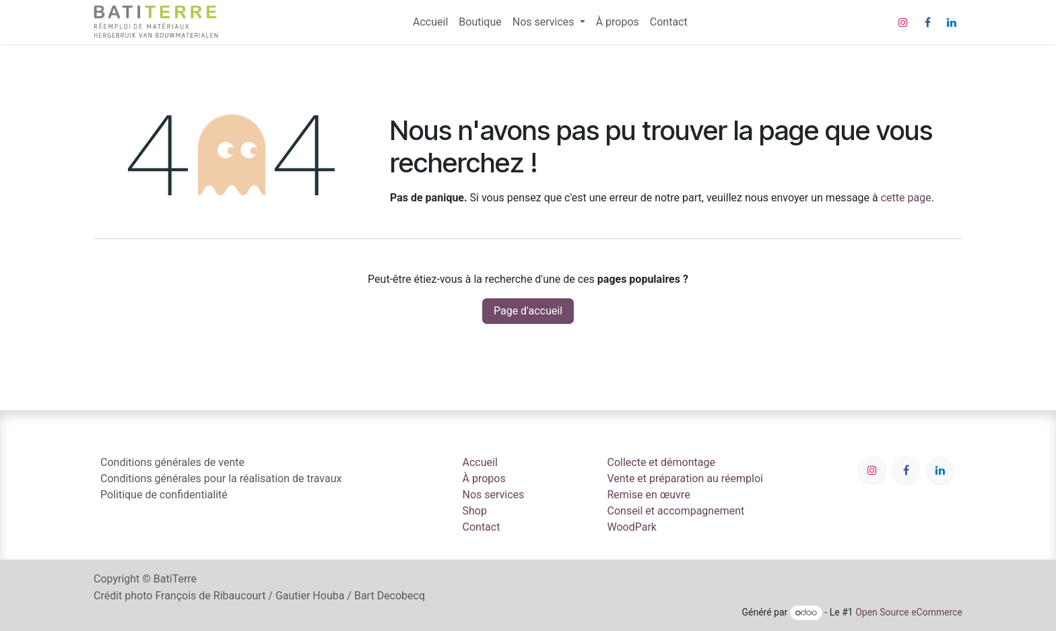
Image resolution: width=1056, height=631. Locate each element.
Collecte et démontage (661, 462)
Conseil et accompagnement (676, 510)
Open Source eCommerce (908, 612)
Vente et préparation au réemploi (685, 478)
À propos (484, 478)
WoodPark (632, 527)
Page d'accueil (528, 310)
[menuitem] (430, 22)
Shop (475, 510)
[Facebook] (927, 22)
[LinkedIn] (951, 22)
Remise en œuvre (648, 494)
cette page (906, 197)
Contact (481, 527)
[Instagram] (903, 22)
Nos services (494, 494)
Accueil (480, 462)
